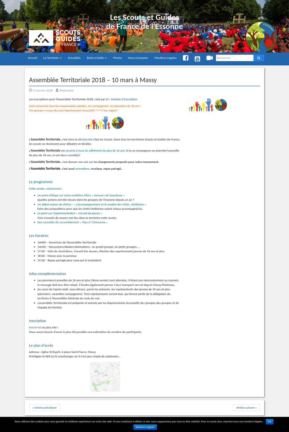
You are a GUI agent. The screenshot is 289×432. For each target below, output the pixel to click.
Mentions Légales (165, 58)
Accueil (32, 58)
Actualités (74, 58)
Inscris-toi (35, 327)
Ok (269, 421)
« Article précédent (44, 408)
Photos (117, 58)
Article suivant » (246, 408)
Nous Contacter (138, 58)
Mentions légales (145, 427)
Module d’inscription (124, 99)
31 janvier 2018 (41, 90)
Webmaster (64, 90)
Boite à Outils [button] (97, 58)
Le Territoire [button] (52, 58)
